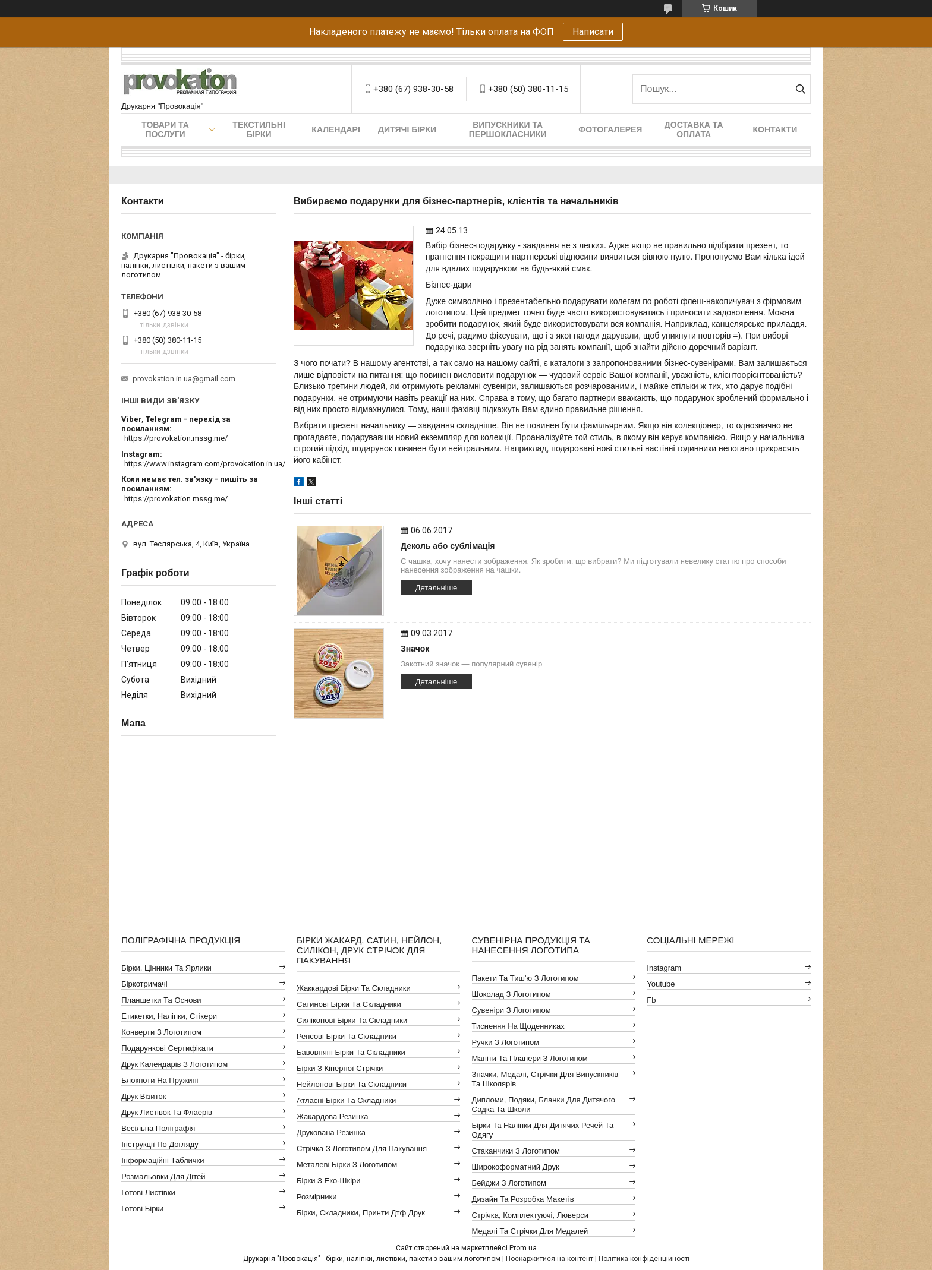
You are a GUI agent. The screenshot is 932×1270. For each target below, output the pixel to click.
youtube (661, 984)
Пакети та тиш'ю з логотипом (525, 978)
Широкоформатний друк (515, 1166)
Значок (415, 648)
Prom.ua (523, 1248)
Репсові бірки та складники (346, 1036)
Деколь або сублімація (448, 546)
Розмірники (317, 1196)
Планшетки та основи (161, 1000)
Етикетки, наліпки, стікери (169, 1016)
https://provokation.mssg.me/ (176, 438)
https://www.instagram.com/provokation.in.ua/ (204, 463)
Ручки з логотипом (506, 1042)
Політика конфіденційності (644, 1259)
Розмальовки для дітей (163, 1176)
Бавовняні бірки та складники (351, 1052)
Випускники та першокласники (508, 129)
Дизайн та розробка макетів (523, 1199)
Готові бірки (142, 1208)
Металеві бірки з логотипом (347, 1164)
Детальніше (436, 587)
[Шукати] (800, 89)
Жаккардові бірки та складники (354, 988)
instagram (664, 967)
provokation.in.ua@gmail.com (184, 378)
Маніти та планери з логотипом (530, 1058)
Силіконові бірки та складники (352, 1020)
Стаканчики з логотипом (516, 1150)
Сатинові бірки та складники (349, 1004)
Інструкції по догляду (160, 1144)
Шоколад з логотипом (511, 994)
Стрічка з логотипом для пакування (362, 1148)
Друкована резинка (331, 1132)
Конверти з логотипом (161, 1032)
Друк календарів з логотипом (174, 1064)
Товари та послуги (165, 129)
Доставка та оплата (694, 129)
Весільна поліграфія (158, 1128)
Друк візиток (143, 1096)
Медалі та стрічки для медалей (530, 1231)
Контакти (775, 129)
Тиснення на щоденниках (518, 1026)
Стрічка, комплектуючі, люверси (530, 1215)
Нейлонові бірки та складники (352, 1084)
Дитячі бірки (407, 129)
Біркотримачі (144, 984)
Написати (592, 31)
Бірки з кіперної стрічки (340, 1068)
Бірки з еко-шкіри (329, 1180)
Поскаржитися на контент (549, 1259)
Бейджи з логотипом (509, 1183)
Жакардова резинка (333, 1116)
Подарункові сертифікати (167, 1048)
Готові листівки (148, 1192)
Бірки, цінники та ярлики (166, 967)
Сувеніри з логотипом (511, 1010)
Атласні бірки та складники (346, 1100)
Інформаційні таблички (162, 1160)
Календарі (335, 129)
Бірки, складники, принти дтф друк (361, 1212)
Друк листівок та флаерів (166, 1112)
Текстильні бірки (258, 129)
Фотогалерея (610, 129)
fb (651, 1000)
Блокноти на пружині (159, 1080)
